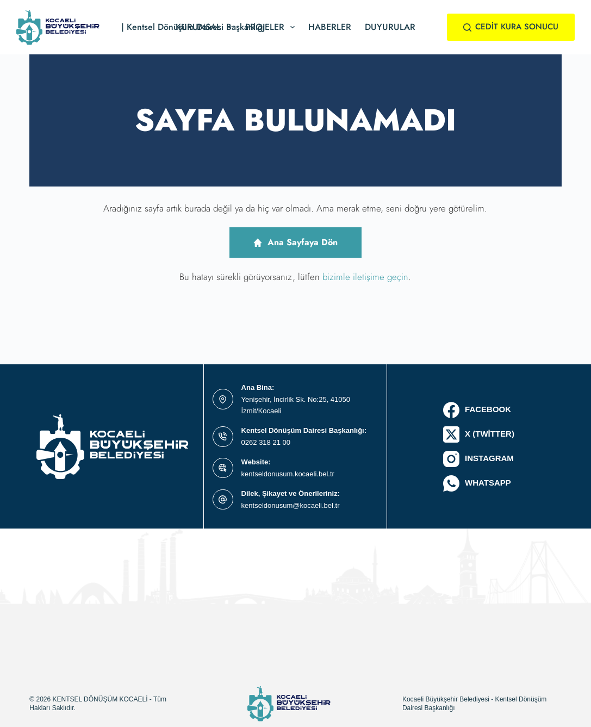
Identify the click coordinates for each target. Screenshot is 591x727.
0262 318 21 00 (265, 442)
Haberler (329, 27)
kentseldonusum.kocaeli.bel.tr (287, 474)
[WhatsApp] (478, 483)
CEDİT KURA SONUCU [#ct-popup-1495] (511, 27)
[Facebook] (478, 410)
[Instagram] (478, 459)
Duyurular (390, 27)
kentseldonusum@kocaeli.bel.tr (290, 505)
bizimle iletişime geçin (365, 276)
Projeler (272, 27)
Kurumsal (205, 27)
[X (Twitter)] (478, 434)
